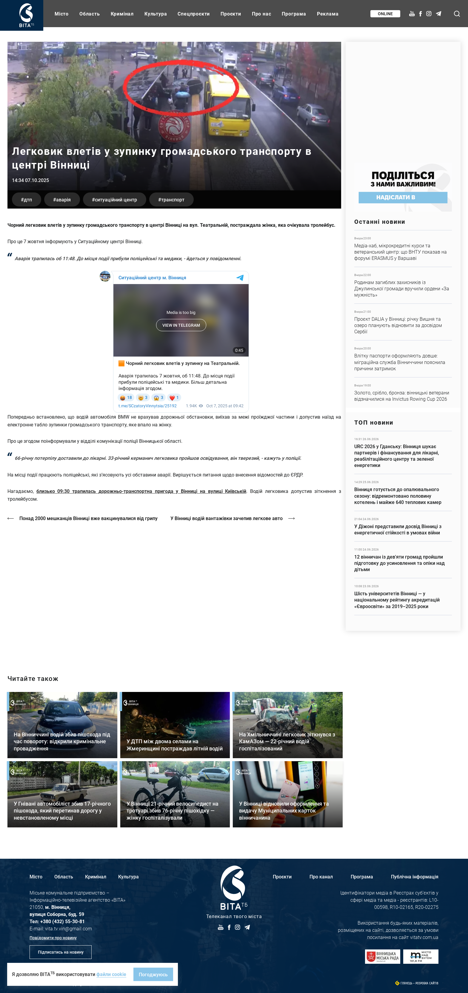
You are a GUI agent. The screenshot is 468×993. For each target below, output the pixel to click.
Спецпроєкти (194, 13)
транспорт (172, 199)
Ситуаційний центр (116, 199)
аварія (63, 199)
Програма (294, 13)
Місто (62, 13)
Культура (155, 13)
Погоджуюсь (153, 974)
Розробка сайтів (426, 983)
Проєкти (231, 13)
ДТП (28, 199)
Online (385, 13)
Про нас (261, 13)
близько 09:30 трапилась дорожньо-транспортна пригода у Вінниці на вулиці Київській (141, 491)
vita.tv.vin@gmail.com (68, 928)
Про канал (321, 876)
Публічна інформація (414, 876)
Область (89, 13)
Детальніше (403, 248)
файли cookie (111, 974)
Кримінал (122, 13)
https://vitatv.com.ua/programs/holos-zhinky (174, 593)
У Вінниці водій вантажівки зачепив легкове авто (226, 518)
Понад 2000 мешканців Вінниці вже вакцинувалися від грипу (88, 518)
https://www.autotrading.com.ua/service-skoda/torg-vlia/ (403, 99)
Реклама (328, 13)
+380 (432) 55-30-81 (62, 921)
